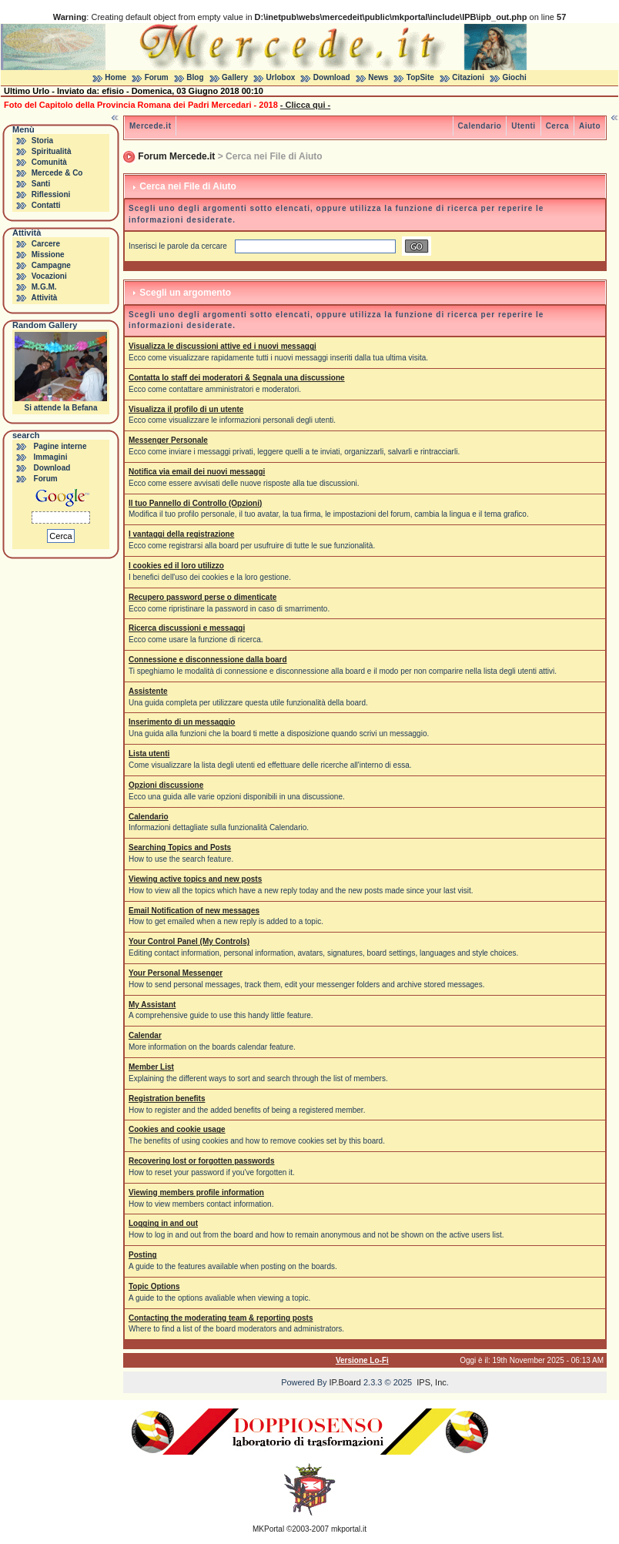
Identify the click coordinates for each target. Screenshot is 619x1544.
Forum (157, 77)
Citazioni (468, 77)
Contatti (46, 205)
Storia (42, 140)
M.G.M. (44, 287)
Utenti (523, 126)
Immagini (51, 457)
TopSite (420, 77)
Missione (48, 254)
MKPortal (268, 1529)
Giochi (515, 77)
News (378, 77)
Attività (44, 297)
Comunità (49, 162)
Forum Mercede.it (176, 156)
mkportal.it (348, 1529)
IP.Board (345, 1382)
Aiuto (590, 126)
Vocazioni (49, 276)
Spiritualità (52, 151)
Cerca (557, 126)
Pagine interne (60, 446)
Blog (194, 77)
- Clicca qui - (305, 104)
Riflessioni (51, 194)
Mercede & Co (57, 173)
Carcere (46, 243)
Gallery (235, 77)
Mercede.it (150, 126)
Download (331, 77)
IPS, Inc (432, 1382)
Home (115, 77)
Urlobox (281, 77)
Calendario (480, 126)
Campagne (51, 265)
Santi (41, 183)
